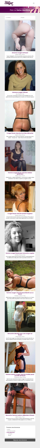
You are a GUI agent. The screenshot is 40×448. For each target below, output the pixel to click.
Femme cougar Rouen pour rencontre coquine (20, 253)
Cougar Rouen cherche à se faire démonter (20, 133)
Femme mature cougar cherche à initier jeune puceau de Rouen (20, 375)
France (8, 429)
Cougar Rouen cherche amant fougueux (20, 213)
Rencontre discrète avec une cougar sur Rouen (20, 334)
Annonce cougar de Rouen (20, 53)
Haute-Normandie (22, 8)
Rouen (22, 17)
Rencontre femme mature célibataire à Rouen (20, 415)
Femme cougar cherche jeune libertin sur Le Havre (20, 293)
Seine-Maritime (11, 432)
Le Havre (9, 17)
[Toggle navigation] (33, 3)
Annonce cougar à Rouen (20, 92)
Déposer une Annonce (20, 440)
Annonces (16, 8)
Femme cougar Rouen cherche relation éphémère (20, 173)
